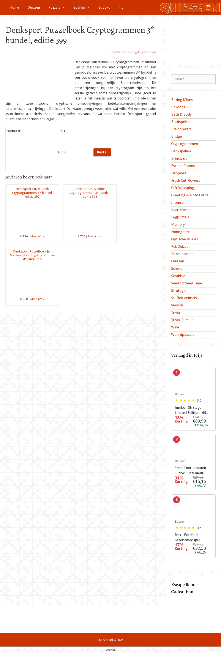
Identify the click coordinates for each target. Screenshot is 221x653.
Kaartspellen (181, 210)
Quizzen (34, 7)
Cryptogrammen (143, 52)
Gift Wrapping (182, 188)
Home (14, 7)
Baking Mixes (182, 100)
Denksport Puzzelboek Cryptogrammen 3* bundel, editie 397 (32, 193)
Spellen (84, 7)
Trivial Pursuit (182, 320)
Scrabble (178, 276)
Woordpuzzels (182, 334)
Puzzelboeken (182, 254)
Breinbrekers (181, 129)
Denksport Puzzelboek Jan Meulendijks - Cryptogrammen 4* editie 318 (32, 255)
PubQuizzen (180, 246)
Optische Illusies (184, 239)
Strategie (178, 290)
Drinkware (179, 158)
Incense (177, 202)
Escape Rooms (183, 166)
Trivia (175, 312)
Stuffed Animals (184, 298)
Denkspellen (181, 151)
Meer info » (37, 236)
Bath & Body (181, 114)
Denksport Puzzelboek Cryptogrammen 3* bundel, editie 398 (90, 193)
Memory (178, 224)
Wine (175, 327)
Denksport (119, 52)
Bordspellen (181, 122)
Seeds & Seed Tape (186, 283)
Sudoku (104, 7)
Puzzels (59, 7)
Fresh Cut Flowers (185, 180)
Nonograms (181, 232)
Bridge (176, 136)
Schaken (177, 268)
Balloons (178, 107)
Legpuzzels (180, 217)
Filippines (178, 173)
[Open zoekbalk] (121, 7)
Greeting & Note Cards (189, 195)
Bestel (102, 152)
